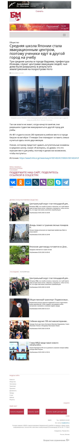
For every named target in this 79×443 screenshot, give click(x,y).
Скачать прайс (33, 412)
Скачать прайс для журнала (56, 412)
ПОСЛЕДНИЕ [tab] (14, 272)
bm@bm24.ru (65, 423)
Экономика (13, 384)
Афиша (12, 397)
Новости (12, 379)
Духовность (13, 390)
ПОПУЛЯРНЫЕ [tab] (24, 272)
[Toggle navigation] (64, 35)
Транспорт (13, 386)
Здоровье (12, 388)
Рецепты (12, 399)
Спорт (11, 395)
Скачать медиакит (16, 412)
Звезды (12, 393)
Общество (13, 381)
